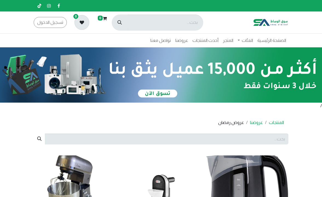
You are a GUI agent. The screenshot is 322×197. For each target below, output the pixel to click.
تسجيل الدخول (50, 22)
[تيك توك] (39, 5)
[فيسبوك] (58, 5)
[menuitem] (271, 40)
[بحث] (120, 23)
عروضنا (256, 122)
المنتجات (276, 122)
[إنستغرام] (49, 5)
